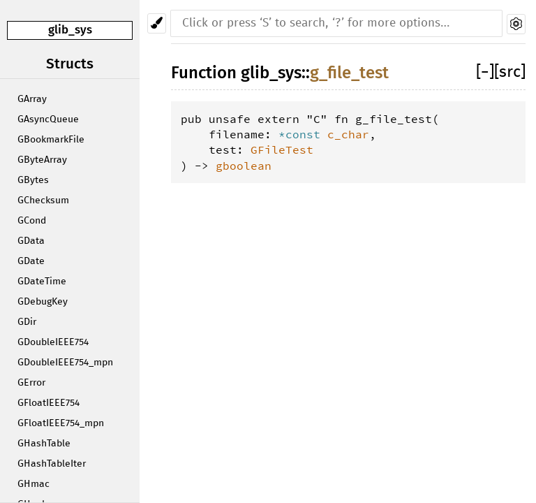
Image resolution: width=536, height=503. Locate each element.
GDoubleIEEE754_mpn (65, 362)
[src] (510, 72)
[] (485, 72)
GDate (31, 261)
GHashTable (43, 444)
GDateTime (41, 281)
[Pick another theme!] (156, 23)
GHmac (33, 484)
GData (31, 241)
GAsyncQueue (48, 119)
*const (302, 134)
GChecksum (43, 200)
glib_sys (70, 29)
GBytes (33, 180)
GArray (32, 99)
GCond (31, 221)
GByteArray (42, 160)
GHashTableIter (51, 464)
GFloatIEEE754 (48, 403)
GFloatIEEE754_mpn (60, 423)
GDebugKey (42, 302)
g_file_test (349, 72)
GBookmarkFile (50, 140)
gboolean (243, 166)
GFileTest (282, 149)
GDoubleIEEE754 (53, 342)
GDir (26, 322)
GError (31, 383)
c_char (348, 134)
